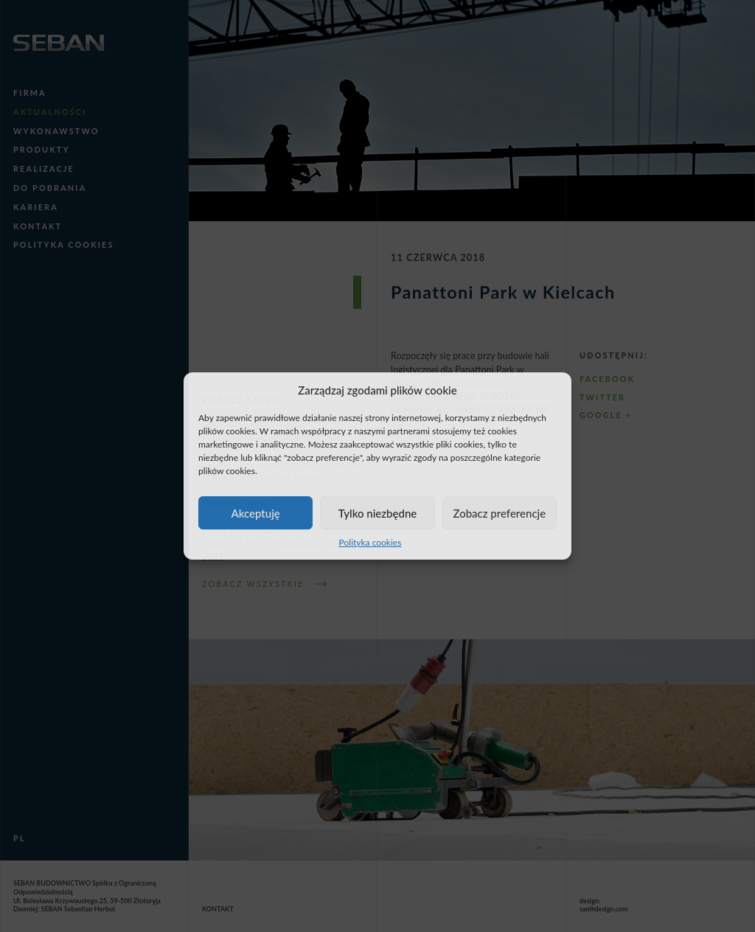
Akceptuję (256, 513)
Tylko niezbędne (377, 513)
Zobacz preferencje (499, 513)
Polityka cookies (370, 542)
